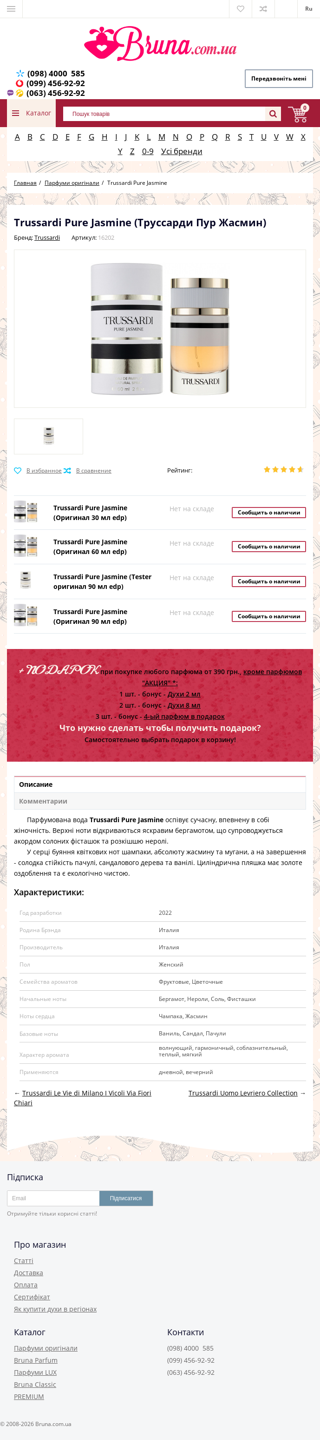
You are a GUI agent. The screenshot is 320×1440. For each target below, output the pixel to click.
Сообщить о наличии (269, 512)
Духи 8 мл (184, 705)
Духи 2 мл (184, 694)
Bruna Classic (35, 1384)
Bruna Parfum (36, 1360)
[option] (48, 436)
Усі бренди (181, 151)
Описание (35, 784)
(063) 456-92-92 (55, 93)
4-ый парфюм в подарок (184, 716)
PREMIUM (29, 1396)
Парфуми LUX (35, 1372)
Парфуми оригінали (46, 1348)
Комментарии (43, 801)
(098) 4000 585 (56, 73)
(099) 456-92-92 (55, 83)
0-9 (148, 151)
